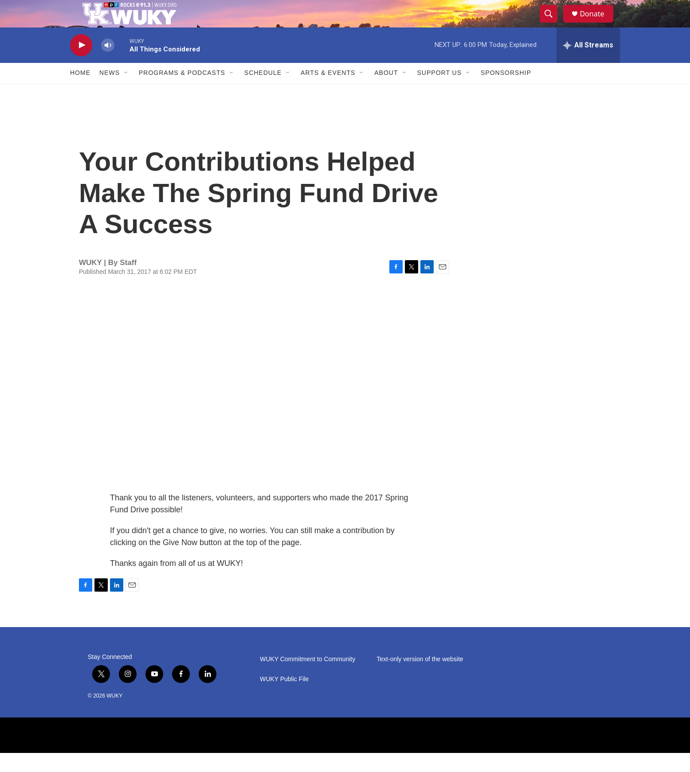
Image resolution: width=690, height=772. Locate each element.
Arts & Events (328, 92)
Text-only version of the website (419, 678)
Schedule (263, 92)
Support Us (439, 92)
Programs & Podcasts (182, 92)
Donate (597, 23)
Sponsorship (506, 92)
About (386, 92)
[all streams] (588, 64)
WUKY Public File (284, 698)
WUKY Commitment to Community (307, 678)
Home (80, 92)
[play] (81, 64)
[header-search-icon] (552, 23)
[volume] (107, 64)
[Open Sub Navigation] (126, 92)
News (109, 92)
